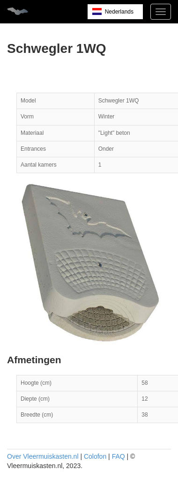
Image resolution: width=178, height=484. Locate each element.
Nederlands (119, 11)
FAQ (118, 456)
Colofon (95, 456)
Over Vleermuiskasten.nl (43, 456)
